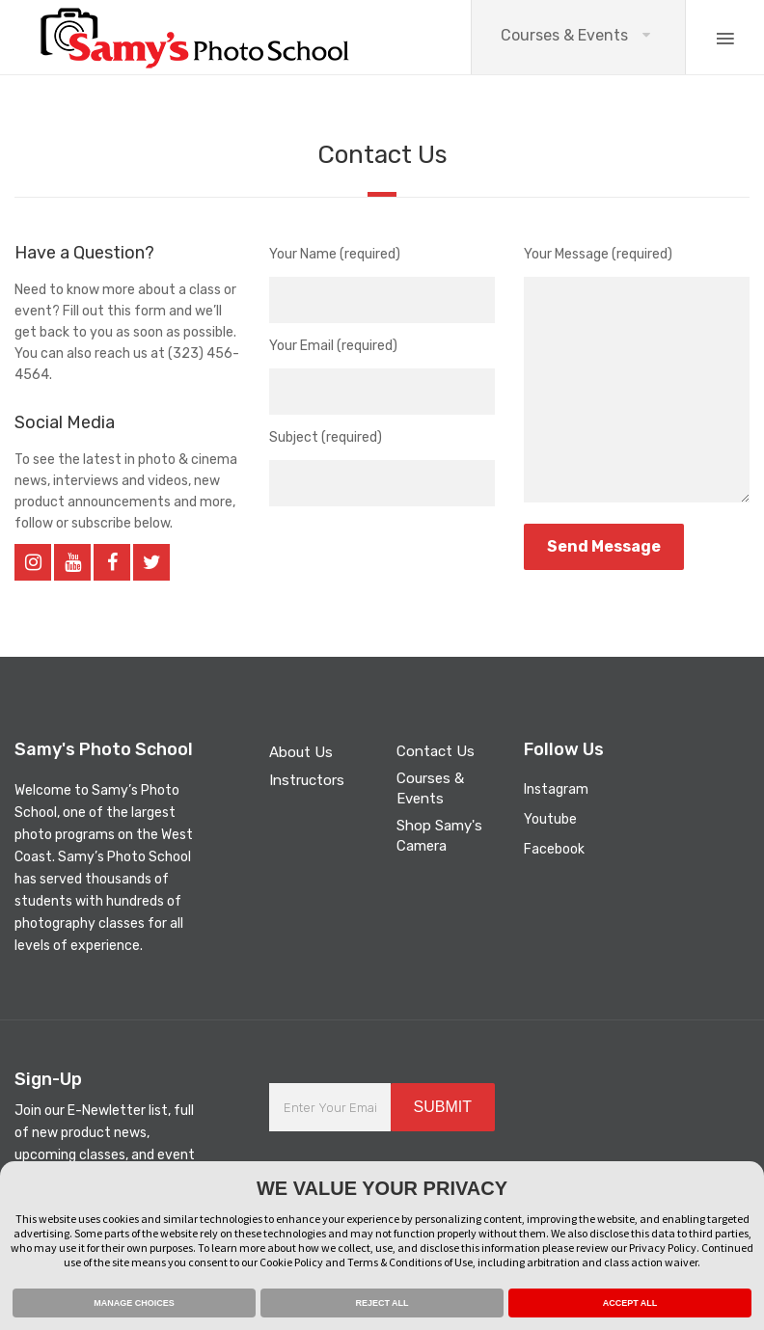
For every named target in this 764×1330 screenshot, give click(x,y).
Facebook (554, 849)
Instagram (556, 789)
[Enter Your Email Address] (330, 1107)
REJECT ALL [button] (381, 1303)
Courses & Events (564, 35)
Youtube (550, 819)
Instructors (306, 780)
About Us (301, 752)
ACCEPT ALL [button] (630, 1303)
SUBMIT (443, 1107)
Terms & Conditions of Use (410, 1262)
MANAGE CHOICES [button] (134, 1303)
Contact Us (435, 751)
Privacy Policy (662, 1247)
